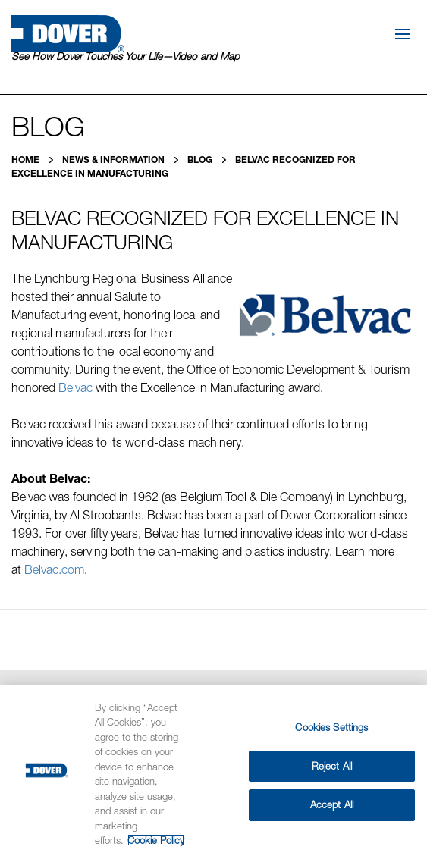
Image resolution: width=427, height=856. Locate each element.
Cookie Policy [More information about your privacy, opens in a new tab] (155, 840)
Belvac (74, 387)
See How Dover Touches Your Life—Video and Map (125, 56)
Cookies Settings (331, 727)
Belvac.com (54, 569)
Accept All (331, 804)
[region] (213, 770)
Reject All (332, 766)
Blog (201, 159)
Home (26, 159)
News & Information (114, 159)
